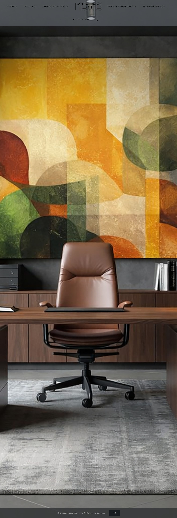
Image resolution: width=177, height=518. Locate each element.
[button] (97, 19)
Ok (114, 513)
